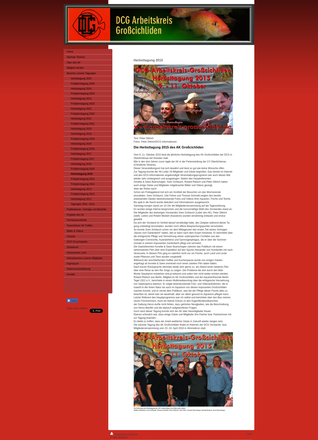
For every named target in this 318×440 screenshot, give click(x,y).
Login (249, 433)
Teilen (72, 300)
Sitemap (133, 434)
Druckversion (119, 434)
